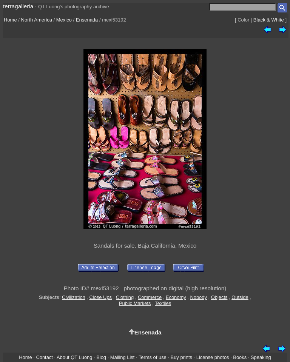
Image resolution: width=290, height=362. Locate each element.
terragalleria (18, 6)
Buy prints (181, 357)
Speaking (261, 357)
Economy (176, 297)
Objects (219, 297)
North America (36, 20)
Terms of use (153, 357)
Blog (101, 357)
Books (240, 357)
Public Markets (135, 303)
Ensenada (87, 20)
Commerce (150, 297)
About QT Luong (74, 357)
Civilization (73, 297)
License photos (212, 357)
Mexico (64, 20)
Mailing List (122, 357)
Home (10, 20)
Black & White (268, 20)
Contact (44, 357)
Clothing (125, 297)
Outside (239, 297)
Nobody (198, 297)
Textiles (163, 303)
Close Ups (100, 297)
